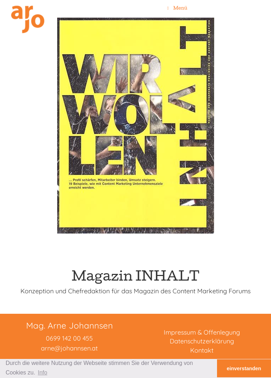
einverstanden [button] (244, 368)
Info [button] (42, 373)
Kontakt (201, 350)
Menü (176, 8)
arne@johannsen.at (69, 348)
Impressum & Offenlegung (202, 332)
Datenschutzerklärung (202, 341)
